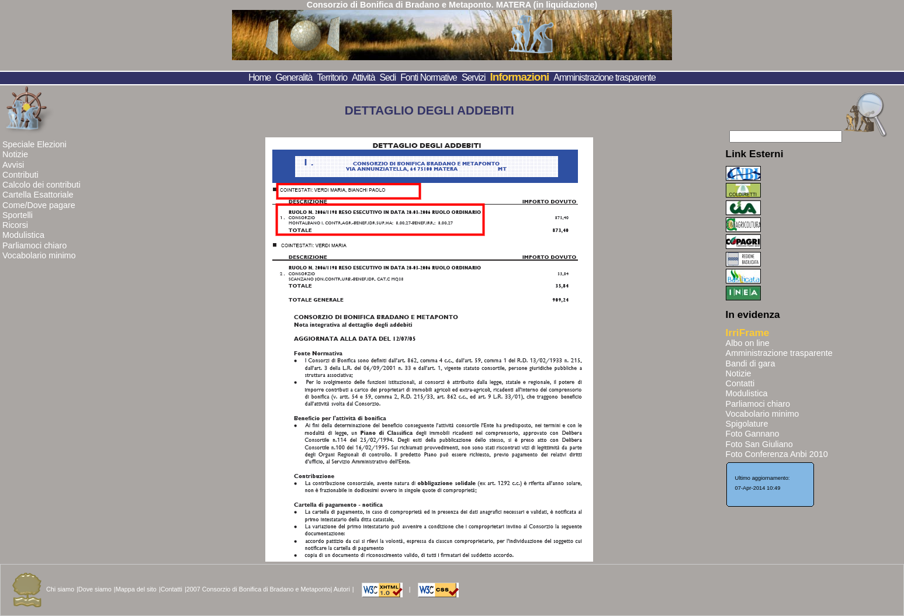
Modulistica (23, 235)
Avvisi (13, 164)
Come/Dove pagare (38, 205)
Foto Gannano (753, 433)
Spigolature (747, 423)
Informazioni (519, 77)
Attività (363, 77)
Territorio (332, 77)
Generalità (293, 77)
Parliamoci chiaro (34, 245)
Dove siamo (95, 589)
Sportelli (17, 215)
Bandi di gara (750, 363)
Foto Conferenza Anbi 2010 (777, 454)
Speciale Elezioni (34, 144)
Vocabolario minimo (39, 255)
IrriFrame (748, 332)
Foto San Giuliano (759, 444)
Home (259, 77)
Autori (342, 589)
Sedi (388, 77)
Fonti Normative (428, 77)
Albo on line (748, 343)
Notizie (15, 154)
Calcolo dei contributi (41, 184)
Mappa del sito (136, 589)
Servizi (474, 77)
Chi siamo (60, 589)
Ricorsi (15, 225)
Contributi (20, 174)
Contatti (740, 383)
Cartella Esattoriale (38, 194)
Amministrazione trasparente (604, 77)
